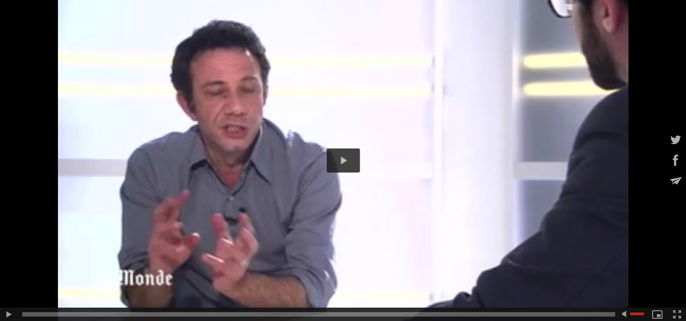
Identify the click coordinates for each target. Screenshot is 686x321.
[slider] (318, 314)
